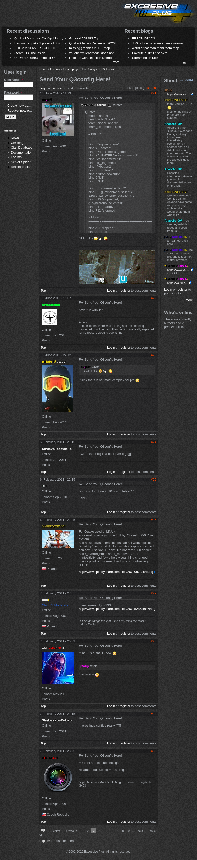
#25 (153, 479)
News (15, 138)
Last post (150, 88)
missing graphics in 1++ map (89, 48)
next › (141, 830)
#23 (153, 355)
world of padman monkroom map (155, 48)
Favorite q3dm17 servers (150, 53)
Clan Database (21, 147)
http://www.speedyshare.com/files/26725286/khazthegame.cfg (123, 609)
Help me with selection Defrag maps (94, 57)
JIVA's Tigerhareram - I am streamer (157, 43)
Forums (16, 157)
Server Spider (20, 162)
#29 (153, 714)
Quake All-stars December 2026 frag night (99, 43)
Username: (13, 80)
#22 (153, 298)
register (57, 88)
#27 (153, 593)
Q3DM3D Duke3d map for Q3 (35, 57)
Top (43, 290)
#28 (153, 641)
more (116, 62)
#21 (153, 93)
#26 (153, 520)
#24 (153, 442)
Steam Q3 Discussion (29, 53)
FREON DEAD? (143, 38)
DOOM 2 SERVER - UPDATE (35, 48)
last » (152, 830)
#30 (153, 751)
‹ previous (70, 830)
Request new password (24, 110)
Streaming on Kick (145, 57)
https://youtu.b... (177, 282)
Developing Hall (73, 69)
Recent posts (20, 167)
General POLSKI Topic (85, 38)
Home (43, 69)
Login (43, 88)
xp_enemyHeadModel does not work (95, 53)
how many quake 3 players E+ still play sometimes (50, 43)
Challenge (18, 143)
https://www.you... (178, 94)
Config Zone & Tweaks (101, 69)
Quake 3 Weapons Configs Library (38, 38)
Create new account (21, 105)
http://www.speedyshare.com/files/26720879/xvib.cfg (116, 572)
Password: (13, 92)
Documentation (21, 152)
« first (56, 830)
